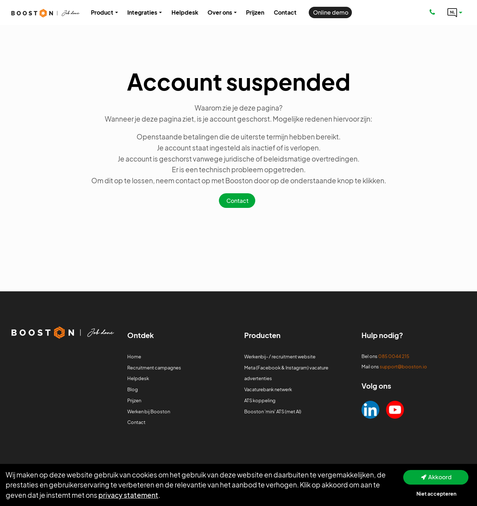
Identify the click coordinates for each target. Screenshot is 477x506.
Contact (237, 200)
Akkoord (440, 477)
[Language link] (455, 12)
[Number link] (433, 12)
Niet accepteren (436, 493)
